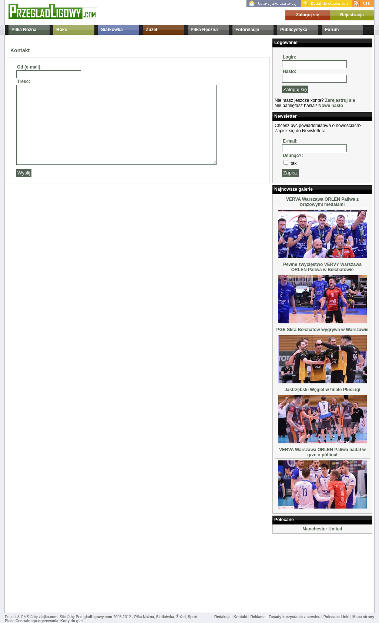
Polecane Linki (336, 617)
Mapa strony (363, 617)
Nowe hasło (330, 105)
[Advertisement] (309, 573)
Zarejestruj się (340, 100)
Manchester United (322, 529)
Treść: (23, 81)
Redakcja (222, 617)
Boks (61, 29)
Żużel (151, 29)
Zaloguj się (307, 14)
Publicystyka (293, 29)
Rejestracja (352, 14)
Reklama (257, 617)
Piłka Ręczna (204, 29)
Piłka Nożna (23, 29)
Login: (289, 57)
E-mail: (290, 141)
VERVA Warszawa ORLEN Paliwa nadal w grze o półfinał (322, 452)
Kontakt (240, 617)
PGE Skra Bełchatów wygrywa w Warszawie (322, 329)
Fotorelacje (247, 29)
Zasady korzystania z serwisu (295, 617)
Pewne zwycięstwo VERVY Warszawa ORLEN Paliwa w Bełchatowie (322, 267)
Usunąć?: (293, 155)
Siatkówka (112, 29)
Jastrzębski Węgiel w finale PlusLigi (322, 389)
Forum (332, 29)
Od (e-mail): (29, 67)
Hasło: (289, 71)
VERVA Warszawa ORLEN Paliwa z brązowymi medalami (322, 202)
